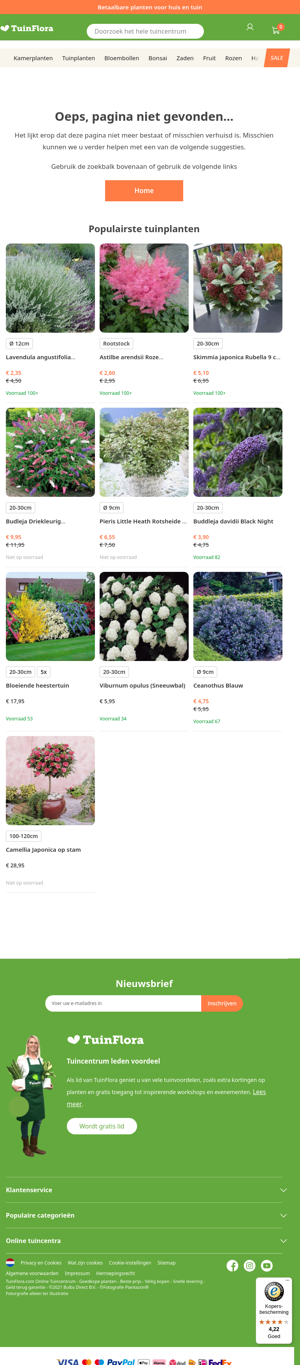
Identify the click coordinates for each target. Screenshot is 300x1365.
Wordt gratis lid (102, 1112)
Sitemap (166, 1262)
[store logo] (37, 28)
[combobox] (145, 35)
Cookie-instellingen (130, 1262)
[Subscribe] (222, 1002)
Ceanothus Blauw (218, 685)
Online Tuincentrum (56, 1281)
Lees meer (266, 1090)
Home (144, 190)
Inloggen (250, 26)
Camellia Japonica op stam (43, 849)
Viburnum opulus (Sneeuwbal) (142, 685)
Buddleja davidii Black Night (233, 521)
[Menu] (287, 1282)
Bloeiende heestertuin (37, 685)
